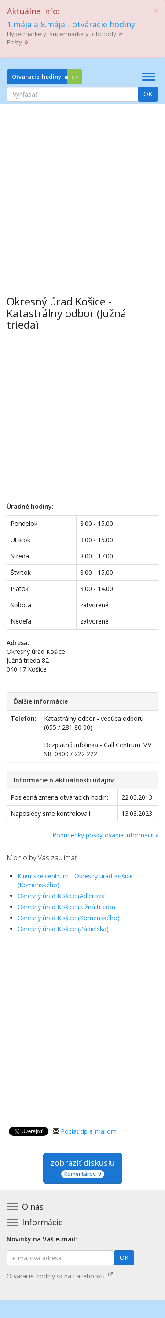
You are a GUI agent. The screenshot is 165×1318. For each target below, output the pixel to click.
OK (147, 94)
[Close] (155, 10)
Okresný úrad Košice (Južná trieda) (66, 907)
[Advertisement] (82, 193)
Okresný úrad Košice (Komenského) (69, 918)
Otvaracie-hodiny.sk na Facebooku (60, 1276)
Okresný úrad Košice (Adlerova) (62, 896)
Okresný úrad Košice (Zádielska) (63, 929)
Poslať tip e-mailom (89, 1131)
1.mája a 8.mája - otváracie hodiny (71, 24)
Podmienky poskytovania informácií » (105, 835)
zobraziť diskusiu (83, 1167)
